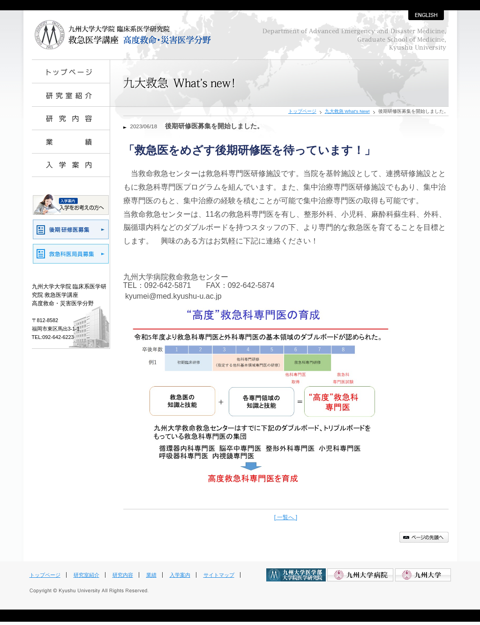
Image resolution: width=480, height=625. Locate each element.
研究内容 (122, 575)
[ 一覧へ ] (285, 517)
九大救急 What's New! (347, 111)
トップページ (302, 111)
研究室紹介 (86, 575)
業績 (151, 575)
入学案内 (180, 575)
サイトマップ (218, 575)
